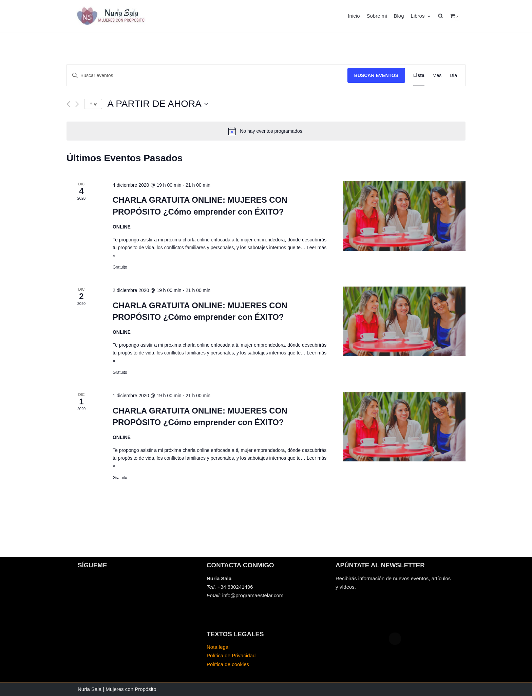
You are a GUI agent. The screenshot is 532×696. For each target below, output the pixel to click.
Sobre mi (376, 16)
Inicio (354, 16)
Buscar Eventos (376, 75)
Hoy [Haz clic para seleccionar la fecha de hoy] (93, 104)
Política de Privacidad (231, 655)
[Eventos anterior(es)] (68, 104)
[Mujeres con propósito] (112, 16)
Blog (399, 16)
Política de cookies (228, 664)
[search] (444, 15)
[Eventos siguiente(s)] (77, 104)
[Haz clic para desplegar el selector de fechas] (157, 104)
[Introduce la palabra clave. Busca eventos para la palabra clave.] (207, 75)
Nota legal (218, 647)
